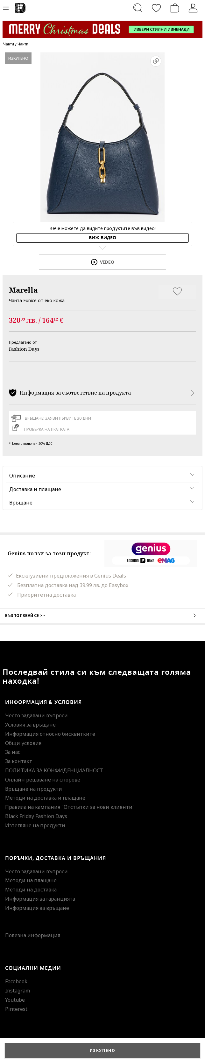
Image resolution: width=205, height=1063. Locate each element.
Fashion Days (24, 349)
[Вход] (193, 8)
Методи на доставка (31, 889)
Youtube (15, 999)
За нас (12, 751)
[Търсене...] (138, 8)
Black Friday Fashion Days (36, 816)
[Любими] (156, 8)
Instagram (17, 990)
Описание (22, 475)
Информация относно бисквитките (50, 733)
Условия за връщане (30, 724)
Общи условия (23, 743)
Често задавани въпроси (36, 715)
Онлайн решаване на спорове (42, 779)
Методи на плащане (31, 880)
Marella (23, 290)
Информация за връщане (37, 907)
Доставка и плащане (35, 489)
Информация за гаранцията (40, 898)
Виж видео (102, 237)
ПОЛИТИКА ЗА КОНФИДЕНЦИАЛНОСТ (54, 770)
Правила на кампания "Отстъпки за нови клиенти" (70, 806)
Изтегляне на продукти (35, 825)
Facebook (16, 981)
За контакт (18, 761)
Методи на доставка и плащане (45, 797)
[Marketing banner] (102, 27)
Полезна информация (32, 935)
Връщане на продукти (33, 788)
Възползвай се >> (102, 615)
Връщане (20, 502)
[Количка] (175, 8)
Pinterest (16, 1008)
